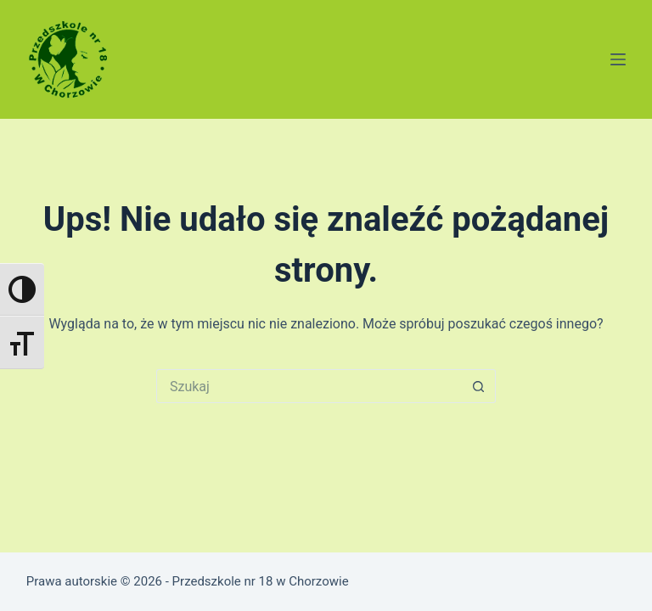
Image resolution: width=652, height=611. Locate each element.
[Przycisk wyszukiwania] (479, 386)
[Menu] (618, 59)
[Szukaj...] (309, 386)
